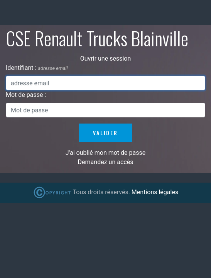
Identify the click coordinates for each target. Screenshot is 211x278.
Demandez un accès (105, 162)
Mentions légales (155, 192)
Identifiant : (22, 67)
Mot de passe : (26, 94)
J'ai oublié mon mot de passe (105, 152)
